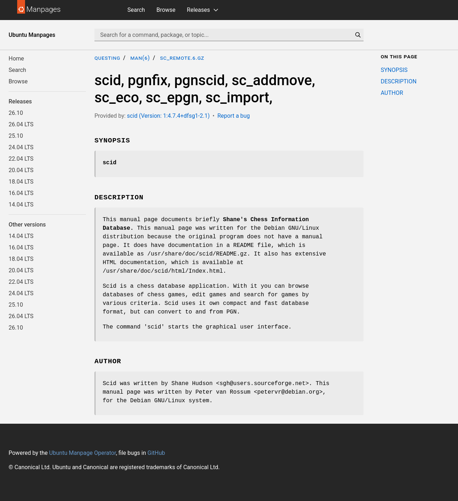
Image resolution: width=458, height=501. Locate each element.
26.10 (16, 113)
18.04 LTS (21, 181)
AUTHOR (392, 92)
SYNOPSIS (394, 70)
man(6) (140, 57)
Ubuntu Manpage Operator (82, 452)
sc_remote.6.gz (182, 57)
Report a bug (233, 115)
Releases (198, 9)
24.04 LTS (21, 147)
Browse (165, 9)
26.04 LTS (21, 124)
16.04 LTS (21, 193)
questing (107, 57)
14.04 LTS (21, 204)
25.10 (16, 135)
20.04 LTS (21, 170)
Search (136, 9)
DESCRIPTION (398, 81)
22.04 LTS (21, 158)
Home (16, 58)
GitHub (156, 452)
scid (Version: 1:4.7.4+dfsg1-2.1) (168, 115)
